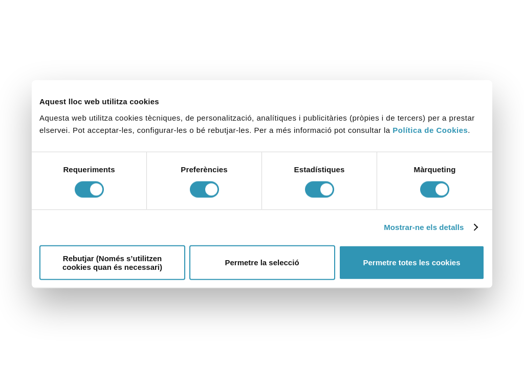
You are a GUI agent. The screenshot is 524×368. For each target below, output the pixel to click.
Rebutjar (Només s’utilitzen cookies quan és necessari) (112, 262)
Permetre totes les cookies (411, 262)
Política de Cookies (430, 129)
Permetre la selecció (262, 262)
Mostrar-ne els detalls (424, 227)
